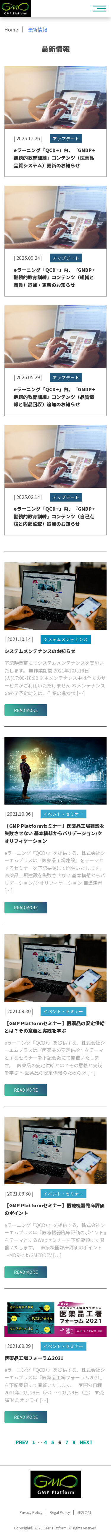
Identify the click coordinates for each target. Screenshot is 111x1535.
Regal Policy (60, 1512)
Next (86, 1442)
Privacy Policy (31, 1512)
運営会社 (84, 1512)
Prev (22, 1442)
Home (11, 29)
